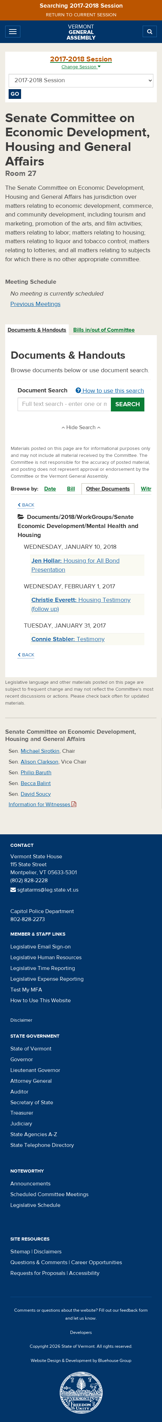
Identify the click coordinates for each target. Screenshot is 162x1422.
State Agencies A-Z (33, 1134)
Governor (21, 1059)
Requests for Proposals (37, 1273)
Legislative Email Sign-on (40, 946)
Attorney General (31, 1081)
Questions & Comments (38, 1262)
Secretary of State (31, 1102)
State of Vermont (30, 1048)
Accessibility (84, 1273)
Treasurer (21, 1112)
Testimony (68, 639)
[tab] (37, 330)
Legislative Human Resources (46, 957)
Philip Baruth (36, 772)
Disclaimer (21, 1020)
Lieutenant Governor (35, 1070)
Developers (81, 1332)
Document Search (81, 391)
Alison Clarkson (39, 761)
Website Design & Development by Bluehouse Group (81, 1360)
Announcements (30, 1183)
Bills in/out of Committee (104, 329)
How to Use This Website (40, 1000)
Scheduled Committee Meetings (49, 1194)
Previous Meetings (35, 304)
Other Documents (108, 488)
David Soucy (36, 794)
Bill (71, 488)
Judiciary (21, 1123)
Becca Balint (36, 783)
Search (127, 404)
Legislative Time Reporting (42, 968)
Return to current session (81, 15)
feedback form (134, 1310)
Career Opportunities (96, 1262)
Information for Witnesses (42, 804)
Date (50, 488)
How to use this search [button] (110, 391)
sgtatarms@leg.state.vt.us (44, 889)
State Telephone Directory (42, 1145)
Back (26, 505)
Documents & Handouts (37, 329)
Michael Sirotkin (40, 751)
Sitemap (20, 1251)
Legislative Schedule (35, 1205)
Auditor (19, 1091)
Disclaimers (47, 1251)
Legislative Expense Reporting (47, 979)
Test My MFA (26, 989)
